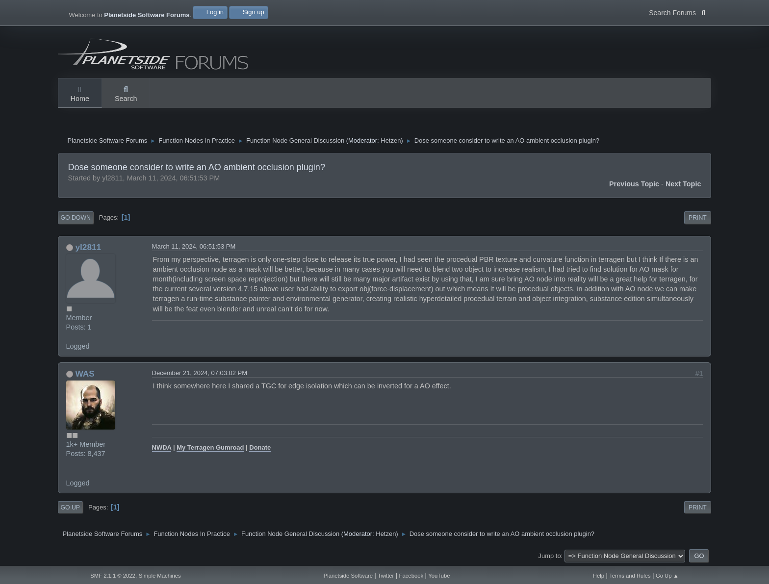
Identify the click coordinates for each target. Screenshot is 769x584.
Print (698, 217)
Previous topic (634, 184)
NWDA (162, 447)
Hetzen (391, 140)
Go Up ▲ (667, 576)
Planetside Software (348, 576)
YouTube (439, 576)
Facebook (411, 576)
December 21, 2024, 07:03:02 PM (199, 373)
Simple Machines (160, 576)
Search (126, 94)
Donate (260, 447)
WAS (84, 374)
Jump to (549, 555)
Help (598, 576)
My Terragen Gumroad (210, 447)
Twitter (386, 576)
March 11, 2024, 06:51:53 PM (194, 246)
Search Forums (677, 12)
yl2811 (88, 247)
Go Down (76, 217)
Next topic (683, 184)
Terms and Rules (630, 576)
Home (80, 94)
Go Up (70, 507)
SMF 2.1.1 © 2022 (112, 576)
